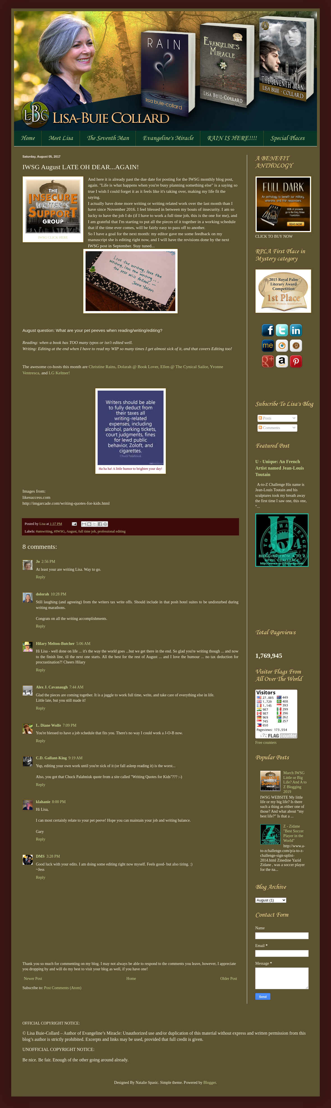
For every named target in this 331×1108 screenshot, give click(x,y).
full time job (87, 531)
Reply (40, 577)
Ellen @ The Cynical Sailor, (184, 366)
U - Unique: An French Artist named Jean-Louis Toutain (279, 468)
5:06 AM (83, 644)
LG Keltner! (59, 372)
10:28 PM (58, 594)
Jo (38, 561)
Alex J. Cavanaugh (52, 687)
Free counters (266, 742)
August (71, 531)
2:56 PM (48, 561)
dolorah (42, 594)
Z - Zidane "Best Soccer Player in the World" (293, 833)
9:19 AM (75, 758)
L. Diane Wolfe (48, 725)
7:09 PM (70, 725)
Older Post (228, 978)
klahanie (43, 802)
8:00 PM (59, 802)
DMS (40, 856)
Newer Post (33, 978)
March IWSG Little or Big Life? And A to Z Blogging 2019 (295, 782)
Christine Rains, (102, 366)
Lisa (42, 524)
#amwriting (44, 531)
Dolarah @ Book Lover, (138, 366)
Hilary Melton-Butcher (55, 644)
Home (28, 138)
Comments (269, 428)
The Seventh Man (108, 138)
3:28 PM (53, 856)
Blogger (209, 1082)
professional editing (112, 531)
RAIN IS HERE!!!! (232, 138)
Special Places (287, 138)
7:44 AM (76, 687)
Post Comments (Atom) (62, 988)
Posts (265, 418)
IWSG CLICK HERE (53, 237)
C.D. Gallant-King (51, 758)
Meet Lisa (60, 138)
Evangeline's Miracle (167, 138)
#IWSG (59, 531)
